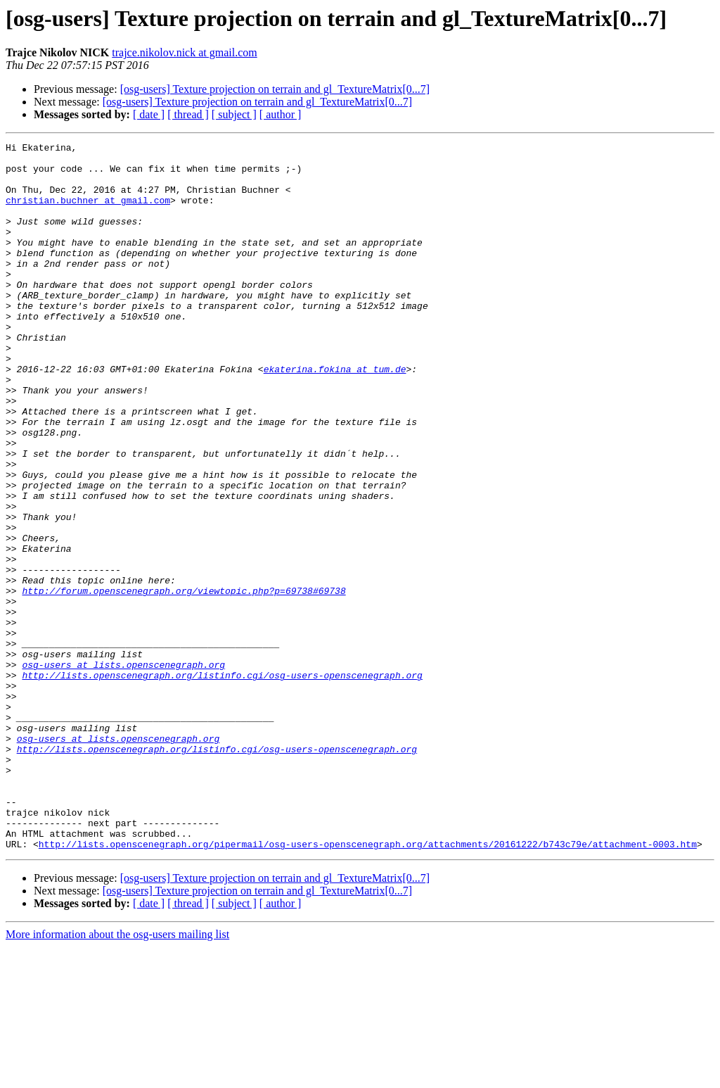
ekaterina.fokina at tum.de (335, 415)
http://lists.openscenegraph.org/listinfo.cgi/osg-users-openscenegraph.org (222, 782)
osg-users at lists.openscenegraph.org (123, 770)
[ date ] (149, 114)
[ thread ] (188, 114)
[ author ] (280, 114)
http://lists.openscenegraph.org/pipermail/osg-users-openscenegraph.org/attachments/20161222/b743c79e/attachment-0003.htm (368, 985)
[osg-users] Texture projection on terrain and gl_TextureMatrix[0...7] (275, 89)
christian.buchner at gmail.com (88, 212)
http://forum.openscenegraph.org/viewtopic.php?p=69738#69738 (183, 681)
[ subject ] (234, 114)
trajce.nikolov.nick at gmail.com (184, 52)
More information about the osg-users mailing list (117, 1076)
